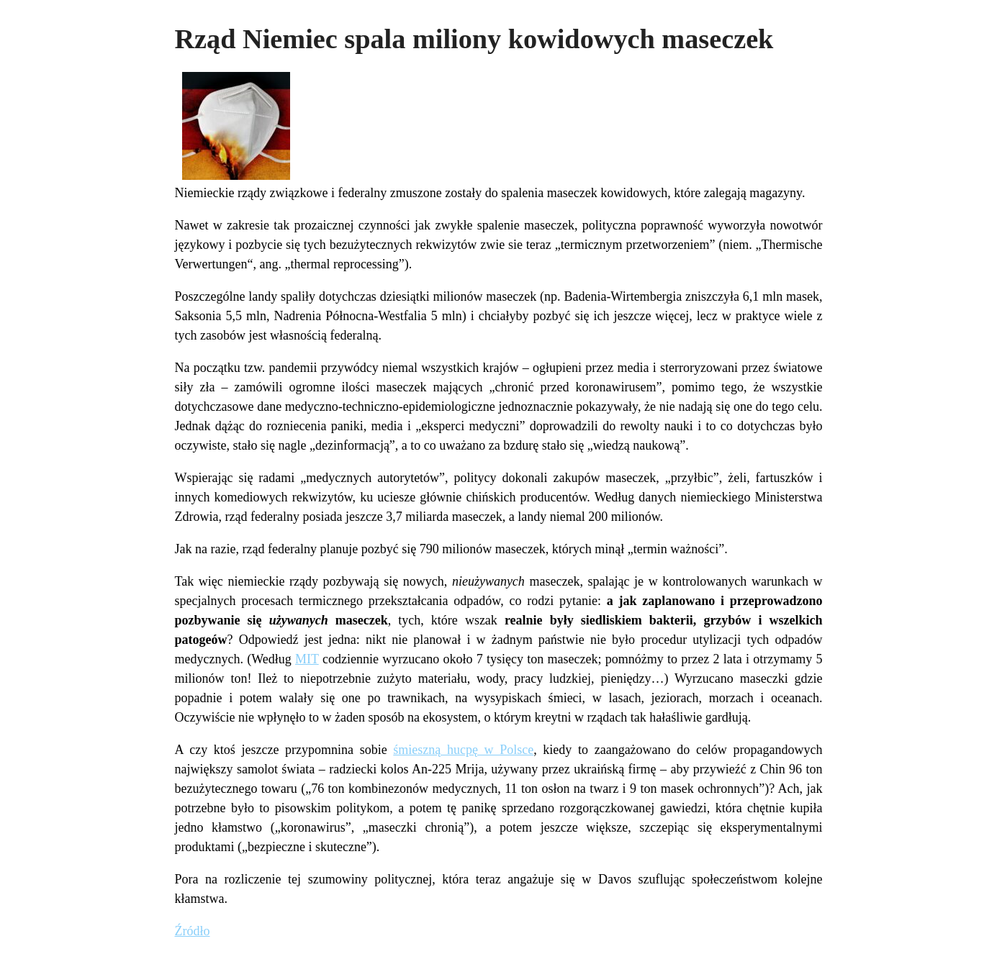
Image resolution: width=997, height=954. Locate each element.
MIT (307, 659)
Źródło (192, 931)
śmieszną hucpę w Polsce (463, 749)
